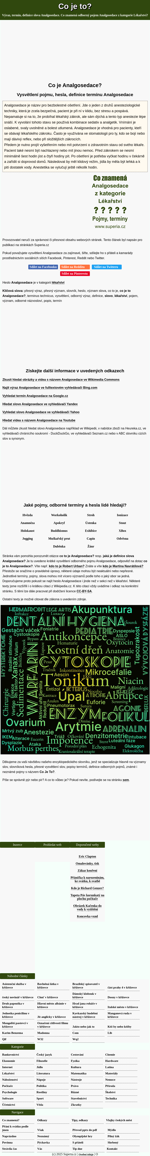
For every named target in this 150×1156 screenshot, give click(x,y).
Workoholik (59, 515)
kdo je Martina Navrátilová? (123, 566)
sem (126, 780)
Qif (4, 1039)
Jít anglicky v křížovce (51, 1016)
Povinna (7, 1142)
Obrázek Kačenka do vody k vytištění (87, 907)
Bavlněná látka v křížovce (48, 985)
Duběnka (59, 546)
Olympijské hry (82, 1136)
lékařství (58, 282)
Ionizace (122, 515)
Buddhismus (59, 530)
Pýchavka (43, 1142)
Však (40, 1130)
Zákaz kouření (87, 870)
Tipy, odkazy (80, 1120)
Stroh (91, 515)
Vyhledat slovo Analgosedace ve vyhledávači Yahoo (41, 412)
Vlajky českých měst (119, 1120)
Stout (122, 523)
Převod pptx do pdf (84, 1130)
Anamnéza (28, 523)
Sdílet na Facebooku (43, 267)
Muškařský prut (59, 538)
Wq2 (75, 1039)
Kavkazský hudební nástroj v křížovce (85, 1015)
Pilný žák (113, 1136)
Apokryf (59, 523)
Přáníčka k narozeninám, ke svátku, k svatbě (87, 879)
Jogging (27, 538)
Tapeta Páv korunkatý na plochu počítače (87, 897)
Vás (39, 1148)
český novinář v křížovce (17, 997)
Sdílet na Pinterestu (75, 273)
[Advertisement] (75, 51)
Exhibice (91, 530)
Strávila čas (9, 1148)
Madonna (43, 1032)
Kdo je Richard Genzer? (87, 888)
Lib (110, 1032)
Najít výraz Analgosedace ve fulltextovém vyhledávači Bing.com (50, 387)
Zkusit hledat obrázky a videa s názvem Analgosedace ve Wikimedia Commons (61, 379)
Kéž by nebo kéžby (119, 1026)
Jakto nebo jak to (83, 1026)
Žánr (91, 546)
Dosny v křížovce (118, 997)
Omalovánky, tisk (87, 863)
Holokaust (27, 530)
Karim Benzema (12, 1032)
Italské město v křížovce (123, 1007)
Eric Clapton (87, 856)
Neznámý (43, 1136)
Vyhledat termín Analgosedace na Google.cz (35, 396)
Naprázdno (9, 1136)
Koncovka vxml (87, 916)
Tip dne (77, 1148)
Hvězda (27, 515)
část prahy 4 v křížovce (122, 987)
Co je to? (75, 6)
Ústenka (90, 523)
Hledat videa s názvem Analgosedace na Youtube (39, 420)
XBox (122, 530)
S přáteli (77, 1142)
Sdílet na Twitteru (106, 267)
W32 (40, 1039)
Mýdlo (112, 1130)
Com (75, 1032)
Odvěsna (122, 538)
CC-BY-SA (84, 591)
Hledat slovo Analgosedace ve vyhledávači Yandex (40, 404)
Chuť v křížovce (47, 997)
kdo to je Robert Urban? (66, 566)
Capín (91, 538)
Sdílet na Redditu (75, 267)
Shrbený (113, 1142)
